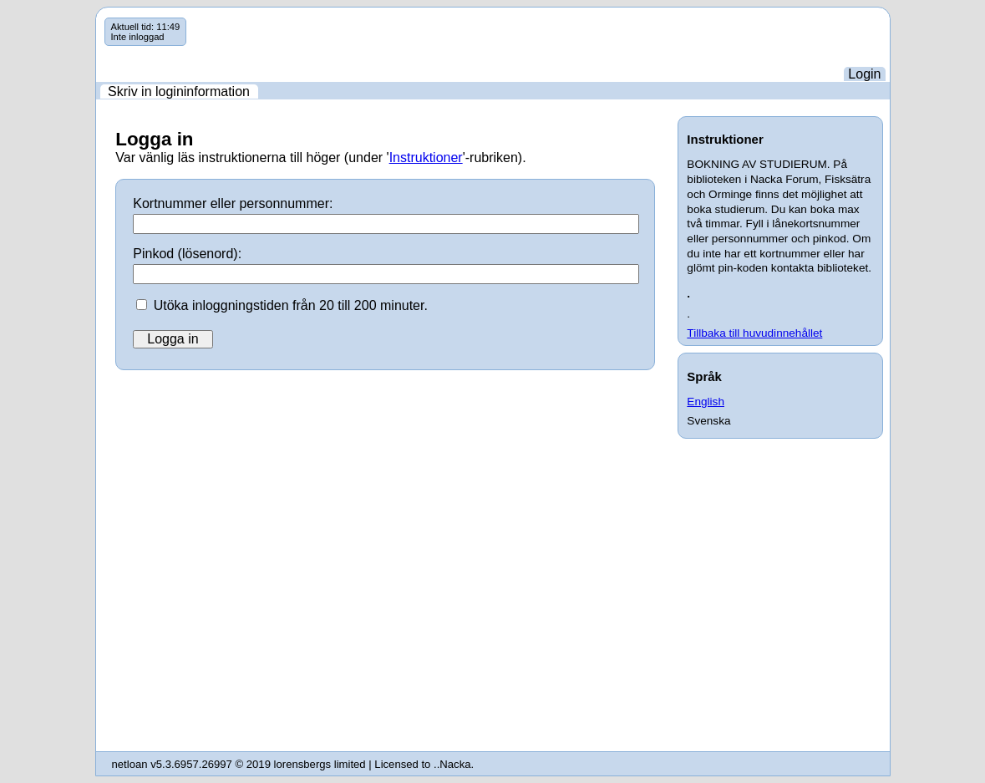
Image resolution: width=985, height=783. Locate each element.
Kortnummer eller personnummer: (233, 203)
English (705, 401)
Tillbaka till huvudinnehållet (754, 333)
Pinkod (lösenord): (187, 254)
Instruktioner (426, 157)
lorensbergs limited (320, 764)
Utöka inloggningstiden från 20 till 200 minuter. (291, 305)
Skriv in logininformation (179, 91)
